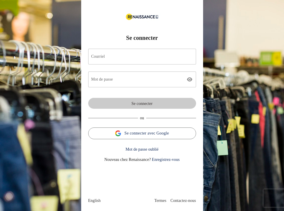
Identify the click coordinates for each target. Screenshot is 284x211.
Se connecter (142, 103)
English (94, 200)
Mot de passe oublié (141, 149)
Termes (160, 200)
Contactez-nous (183, 200)
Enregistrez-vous (166, 159)
